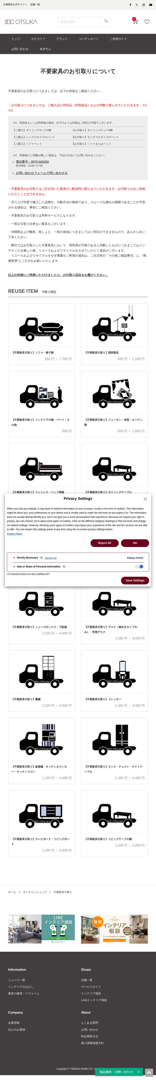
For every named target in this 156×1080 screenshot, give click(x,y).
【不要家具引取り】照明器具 (101, 356)
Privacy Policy (14, 533)
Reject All (104, 543)
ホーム (12, 895)
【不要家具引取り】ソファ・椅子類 (32, 356)
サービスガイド (91, 990)
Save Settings (135, 580)
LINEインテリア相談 (94, 1004)
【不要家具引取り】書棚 (25, 703)
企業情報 (14, 1027)
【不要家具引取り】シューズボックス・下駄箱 (39, 630)
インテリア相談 (91, 997)
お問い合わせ (89, 1034)
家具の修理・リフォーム (23, 997)
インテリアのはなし (21, 990)
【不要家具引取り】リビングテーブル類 (108, 842)
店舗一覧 (86, 983)
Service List (50, 558)
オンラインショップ (36, 895)
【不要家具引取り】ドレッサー (102, 703)
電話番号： (32, 165)
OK (135, 543)
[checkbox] (139, 566)
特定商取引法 (89, 1040)
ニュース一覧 (16, 983)
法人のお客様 (16, 1034)
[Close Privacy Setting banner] (145, 499)
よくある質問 (89, 1027)
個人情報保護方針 (92, 1047)
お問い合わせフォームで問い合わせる (42, 177)
